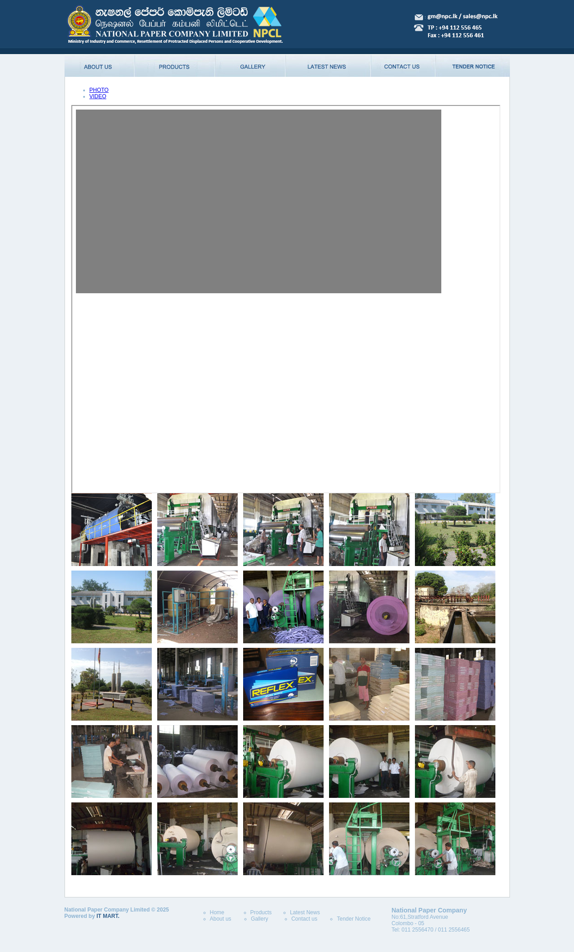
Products (261, 912)
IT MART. (108, 916)
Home (217, 912)
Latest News (305, 912)
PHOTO (99, 90)
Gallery (259, 919)
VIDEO (98, 96)
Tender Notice (353, 919)
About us (220, 919)
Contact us (304, 919)
